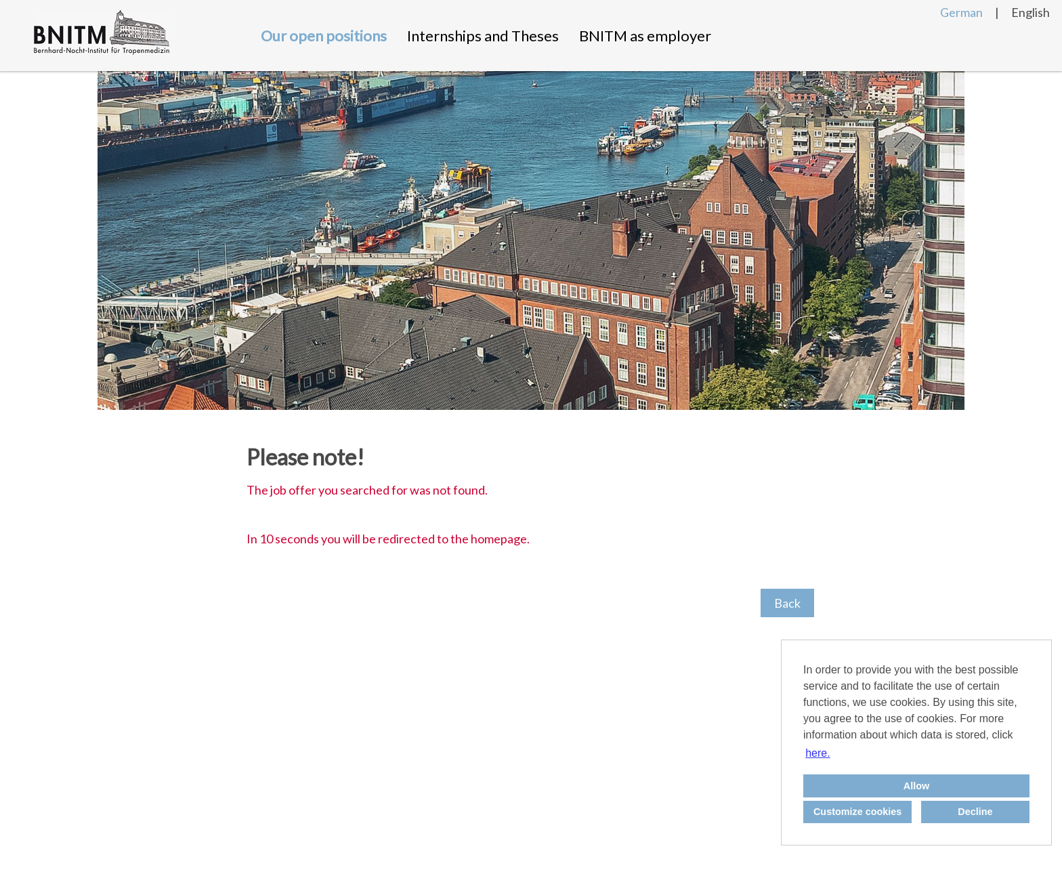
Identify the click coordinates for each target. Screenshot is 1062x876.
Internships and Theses (483, 35)
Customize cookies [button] (857, 811)
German (961, 12)
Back (787, 603)
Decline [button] (975, 811)
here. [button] (817, 753)
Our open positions (324, 35)
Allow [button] (916, 785)
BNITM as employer (645, 35)
